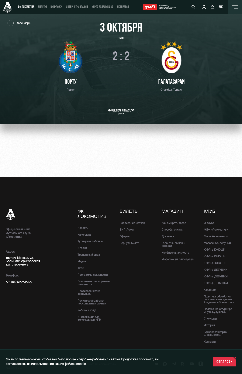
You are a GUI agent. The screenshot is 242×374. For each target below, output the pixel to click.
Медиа (82, 261)
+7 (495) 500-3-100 (19, 281)
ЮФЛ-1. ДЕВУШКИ (215, 269)
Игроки (82, 247)
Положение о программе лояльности (93, 283)
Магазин (172, 211)
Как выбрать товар (174, 223)
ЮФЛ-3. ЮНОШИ (215, 263)
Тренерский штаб (89, 254)
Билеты (42, 7)
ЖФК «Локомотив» (216, 229)
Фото (81, 268)
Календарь (19, 23)
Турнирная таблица (90, 241)
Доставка (168, 236)
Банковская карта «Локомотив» (215, 333)
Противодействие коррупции (89, 292)
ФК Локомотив (26, 7)
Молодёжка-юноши (216, 236)
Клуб (209, 211)
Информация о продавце (177, 259)
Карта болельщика (102, 7)
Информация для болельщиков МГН (89, 318)
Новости (83, 227)
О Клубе (209, 223)
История (209, 325)
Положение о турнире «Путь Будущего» (218, 310)
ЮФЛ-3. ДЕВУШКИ (216, 283)
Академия (123, 7)
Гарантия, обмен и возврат (173, 244)
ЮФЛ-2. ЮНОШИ (214, 256)
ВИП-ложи (56, 7)
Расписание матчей (132, 223)
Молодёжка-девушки (217, 243)
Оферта (125, 236)
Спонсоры (210, 318)
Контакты (210, 341)
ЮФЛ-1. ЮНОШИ (214, 249)
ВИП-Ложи (126, 229)
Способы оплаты (172, 229)
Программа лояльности (93, 274)
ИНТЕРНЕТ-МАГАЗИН (77, 7)
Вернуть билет (129, 243)
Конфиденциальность (175, 252)
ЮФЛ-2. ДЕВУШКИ (216, 276)
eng (221, 7)
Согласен (224, 362)
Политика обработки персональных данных (92, 302)
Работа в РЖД (87, 310)
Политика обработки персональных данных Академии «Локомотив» (219, 299)
